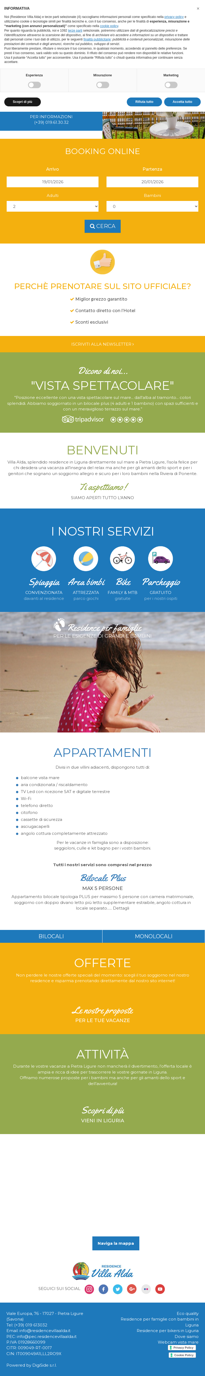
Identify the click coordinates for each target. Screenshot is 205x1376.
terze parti (75, 30)
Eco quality (188, 1313)
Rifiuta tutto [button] (144, 102)
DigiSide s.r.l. (44, 1365)
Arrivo (52, 169)
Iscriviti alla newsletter (102, 344)
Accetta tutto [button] (182, 102)
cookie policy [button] (109, 26)
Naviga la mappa (116, 1243)
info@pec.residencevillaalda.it (47, 1336)
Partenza (152, 169)
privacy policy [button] (174, 17)
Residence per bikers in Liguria (168, 1330)
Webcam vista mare (178, 1342)
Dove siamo (187, 1336)
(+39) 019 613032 (30, 1325)
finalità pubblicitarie (97, 39)
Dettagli (121, 908)
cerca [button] (102, 226)
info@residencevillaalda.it (44, 1330)
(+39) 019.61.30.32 (51, 122)
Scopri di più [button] (22, 102)
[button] (198, 8)
